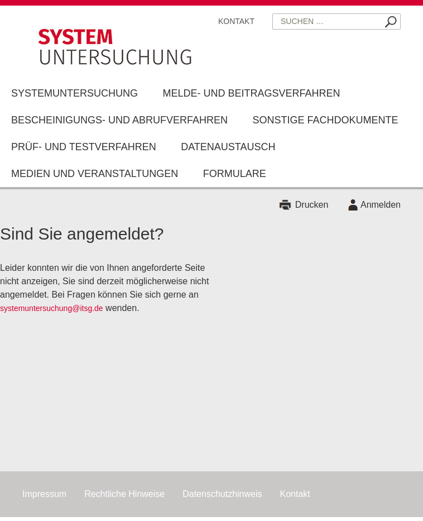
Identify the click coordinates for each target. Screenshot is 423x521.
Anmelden (380, 204)
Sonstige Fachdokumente (325, 120)
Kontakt (236, 21)
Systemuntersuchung (74, 93)
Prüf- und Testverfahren (83, 146)
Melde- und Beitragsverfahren (251, 93)
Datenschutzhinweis (222, 494)
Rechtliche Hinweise (124, 494)
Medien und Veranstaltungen (94, 173)
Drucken (312, 204)
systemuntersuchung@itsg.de (51, 308)
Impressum (44, 494)
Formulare (234, 173)
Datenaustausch (228, 146)
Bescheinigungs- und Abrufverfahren (119, 120)
